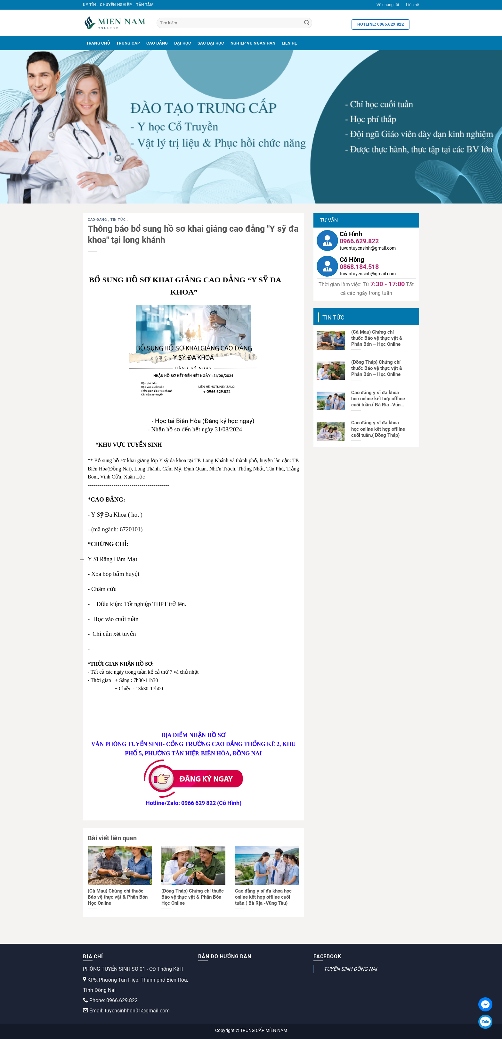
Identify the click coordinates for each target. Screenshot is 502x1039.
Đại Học (182, 43)
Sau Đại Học (211, 43)
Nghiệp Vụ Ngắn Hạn (253, 43)
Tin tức (118, 220)
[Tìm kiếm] (234, 23)
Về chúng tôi (387, 4)
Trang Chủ (98, 43)
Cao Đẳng (157, 43)
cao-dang (98, 220)
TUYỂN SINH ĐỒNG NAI (350, 969)
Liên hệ (412, 4)
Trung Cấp (128, 43)
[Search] (306, 23)
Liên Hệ (289, 43)
